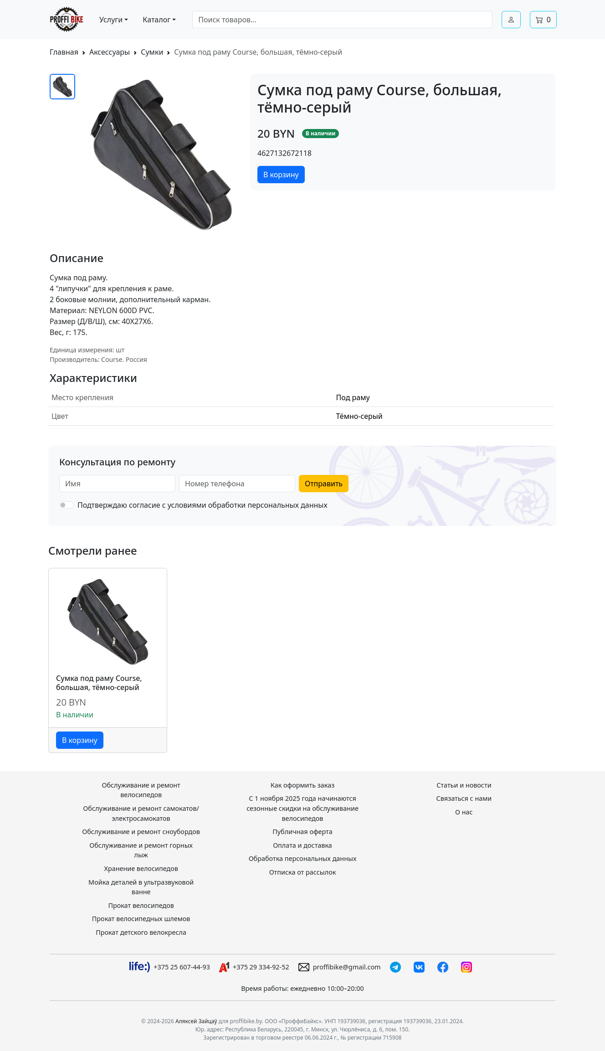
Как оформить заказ (302, 785)
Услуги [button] (111, 20)
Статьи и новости (463, 785)
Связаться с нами (464, 798)
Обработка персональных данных (303, 858)
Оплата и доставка (302, 845)
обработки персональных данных (268, 505)
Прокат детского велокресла (141, 932)
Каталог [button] (156, 20)
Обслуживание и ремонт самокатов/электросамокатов (141, 813)
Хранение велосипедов (141, 868)
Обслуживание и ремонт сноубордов (141, 831)
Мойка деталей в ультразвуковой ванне (141, 887)
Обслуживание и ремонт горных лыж (141, 850)
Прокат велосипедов (141, 905)
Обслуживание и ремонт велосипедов (141, 790)
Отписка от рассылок (302, 872)
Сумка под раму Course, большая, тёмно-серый (99, 682)
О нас (464, 812)
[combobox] (342, 19)
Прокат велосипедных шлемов (141, 918)
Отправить (324, 484)
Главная (64, 52)
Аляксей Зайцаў (196, 1021)
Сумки (152, 52)
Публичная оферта (302, 831)
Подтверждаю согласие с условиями (202, 505)
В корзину (281, 175)
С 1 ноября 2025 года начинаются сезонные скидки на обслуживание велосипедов (302, 808)
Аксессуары (109, 52)
